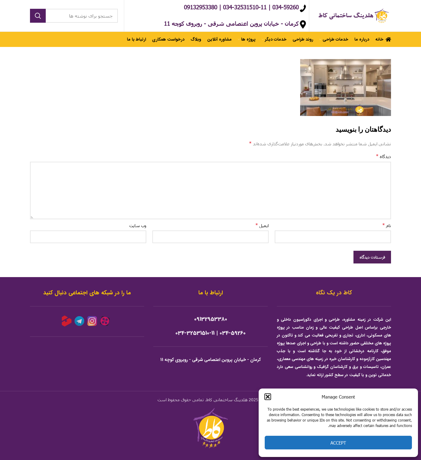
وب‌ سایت (137, 225)
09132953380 (210, 319)
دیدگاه (383, 156)
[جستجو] (74, 16)
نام (386, 225)
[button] (268, 397)
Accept (338, 442)
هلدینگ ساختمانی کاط (226, 399)
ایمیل (262, 225)
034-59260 (233, 333)
